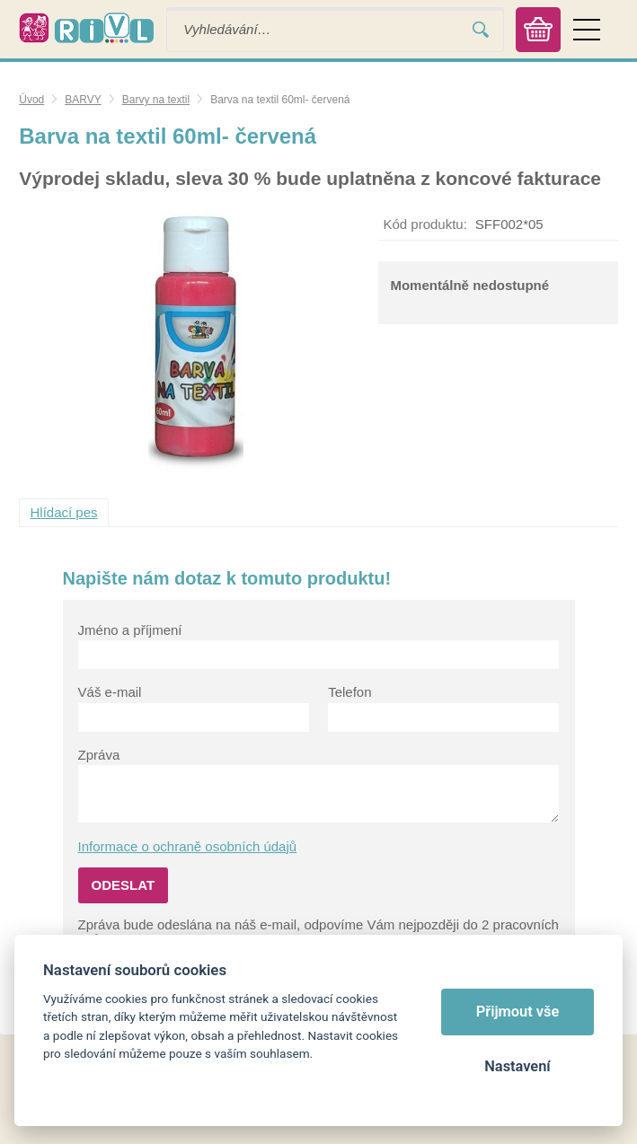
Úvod (31, 99)
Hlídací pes (64, 512)
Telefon (349, 692)
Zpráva (99, 754)
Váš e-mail (110, 692)
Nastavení (517, 1066)
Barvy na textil (156, 99)
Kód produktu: (424, 224)
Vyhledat (480, 29)
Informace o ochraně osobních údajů (187, 846)
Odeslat (123, 885)
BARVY (83, 99)
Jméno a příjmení (130, 630)
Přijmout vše (518, 1011)
